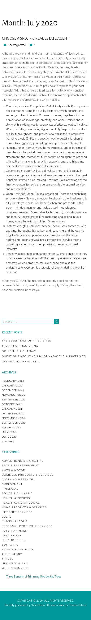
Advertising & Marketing (23, 460)
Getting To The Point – (20, 361)
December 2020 (13, 413)
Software (10, 544)
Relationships (14, 540)
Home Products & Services (24, 507)
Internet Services (17, 512)
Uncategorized (15, 563)
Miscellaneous (14, 521)
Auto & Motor (13, 470)
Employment (12, 484)
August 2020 (11, 427)
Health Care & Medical (21, 502)
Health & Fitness (16, 498)
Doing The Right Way (19, 351)
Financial (10, 488)
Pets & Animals (14, 530)
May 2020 (8, 441)
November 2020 (13, 418)
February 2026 (13, 380)
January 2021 (12, 408)
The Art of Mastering (20, 345)
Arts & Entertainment (20, 465)
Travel (7, 558)
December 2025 (13, 390)
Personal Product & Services (27, 526)
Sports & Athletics (18, 549)
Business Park (55, 605)
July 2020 (9, 432)
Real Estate (12, 535)
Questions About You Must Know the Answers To (44, 356)
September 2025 (13, 399)
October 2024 (12, 404)
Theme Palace (77, 605)
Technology (12, 554)
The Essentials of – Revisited (27, 340)
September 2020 (14, 422)
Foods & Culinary (17, 493)
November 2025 (13, 394)
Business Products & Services (27, 474)
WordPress (38, 605)
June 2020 (9, 436)
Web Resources (15, 568)
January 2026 (12, 385)
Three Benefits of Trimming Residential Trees (33, 576)
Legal (6, 516)
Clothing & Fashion (18, 479)
